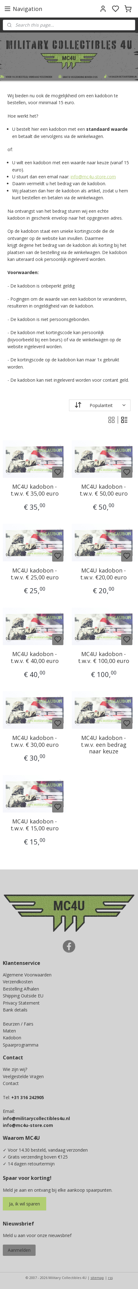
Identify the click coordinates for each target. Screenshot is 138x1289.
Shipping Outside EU (23, 996)
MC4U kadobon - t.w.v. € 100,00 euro (103, 657)
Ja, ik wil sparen (24, 1204)
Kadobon (12, 1038)
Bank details (15, 1010)
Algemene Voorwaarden (27, 975)
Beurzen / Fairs (18, 1024)
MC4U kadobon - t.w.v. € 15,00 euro (35, 825)
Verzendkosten (18, 982)
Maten (9, 1031)
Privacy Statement (21, 1003)
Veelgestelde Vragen (23, 1076)
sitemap (97, 1277)
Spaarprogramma (20, 1045)
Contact (11, 1083)
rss (110, 1277)
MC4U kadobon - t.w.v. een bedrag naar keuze (103, 745)
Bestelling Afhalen (21, 989)
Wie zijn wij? (15, 1069)
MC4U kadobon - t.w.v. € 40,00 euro (35, 657)
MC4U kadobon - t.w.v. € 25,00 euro (35, 574)
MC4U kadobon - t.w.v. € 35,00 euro (35, 490)
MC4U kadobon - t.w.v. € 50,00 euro (104, 490)
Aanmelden (19, 1250)
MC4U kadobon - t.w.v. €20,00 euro (103, 574)
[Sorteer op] (99, 405)
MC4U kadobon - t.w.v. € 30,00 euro (35, 741)
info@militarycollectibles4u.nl (36, 1118)
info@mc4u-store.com (93, 177)
